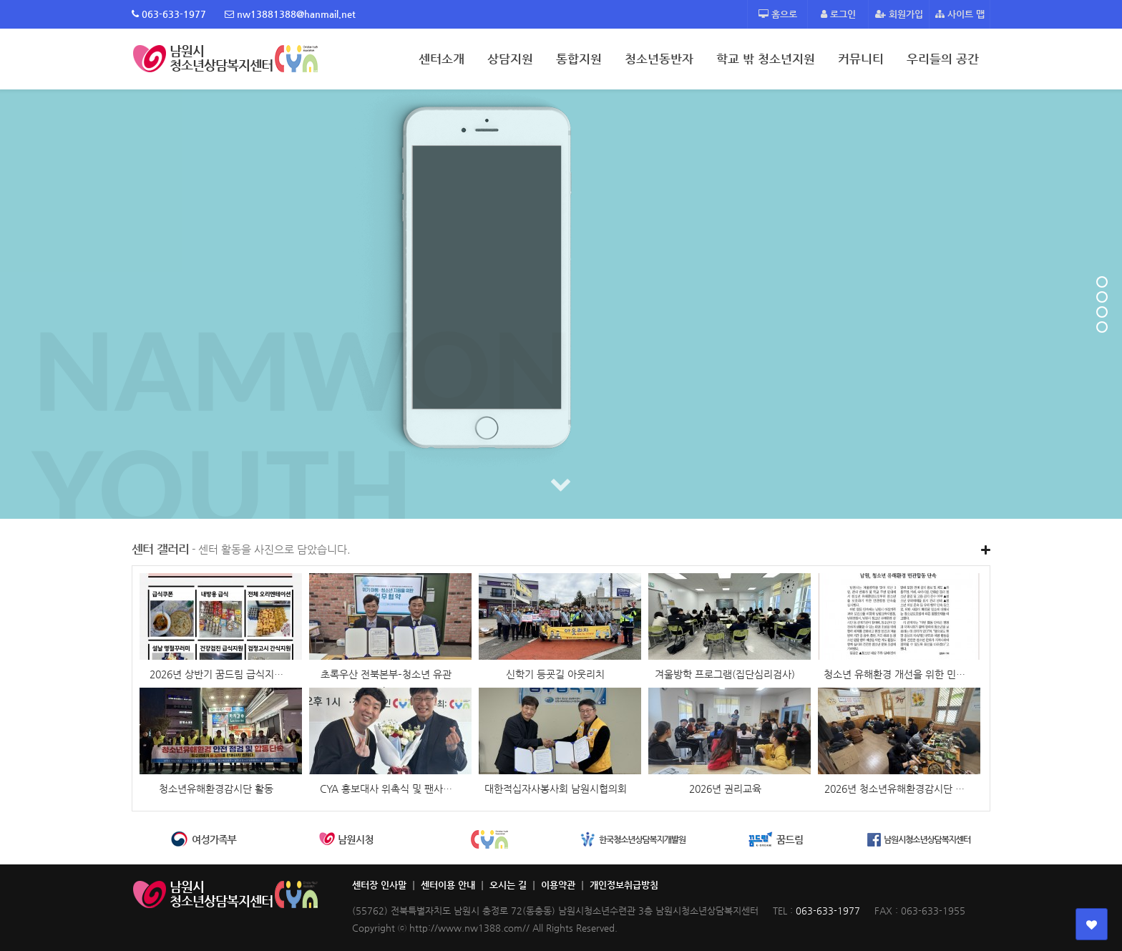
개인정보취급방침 (624, 884)
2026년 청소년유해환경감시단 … (894, 788)
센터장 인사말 (379, 884)
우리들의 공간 (943, 59)
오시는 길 (508, 884)
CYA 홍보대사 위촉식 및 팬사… (386, 788)
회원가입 (899, 14)
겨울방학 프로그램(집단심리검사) (725, 674)
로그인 (838, 14)
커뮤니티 (861, 59)
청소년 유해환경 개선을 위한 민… (894, 674)
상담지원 (510, 59)
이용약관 (558, 884)
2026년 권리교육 (725, 788)
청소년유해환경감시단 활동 (216, 788)
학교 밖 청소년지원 (765, 59)
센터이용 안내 (448, 884)
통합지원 (579, 59)
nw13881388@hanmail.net (290, 14)
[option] (203, 839)
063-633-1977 (169, 14)
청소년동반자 (659, 59)
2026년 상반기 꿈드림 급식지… (216, 674)
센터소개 (441, 59)
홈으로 (777, 14)
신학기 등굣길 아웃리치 (555, 674)
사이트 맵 (960, 14)
